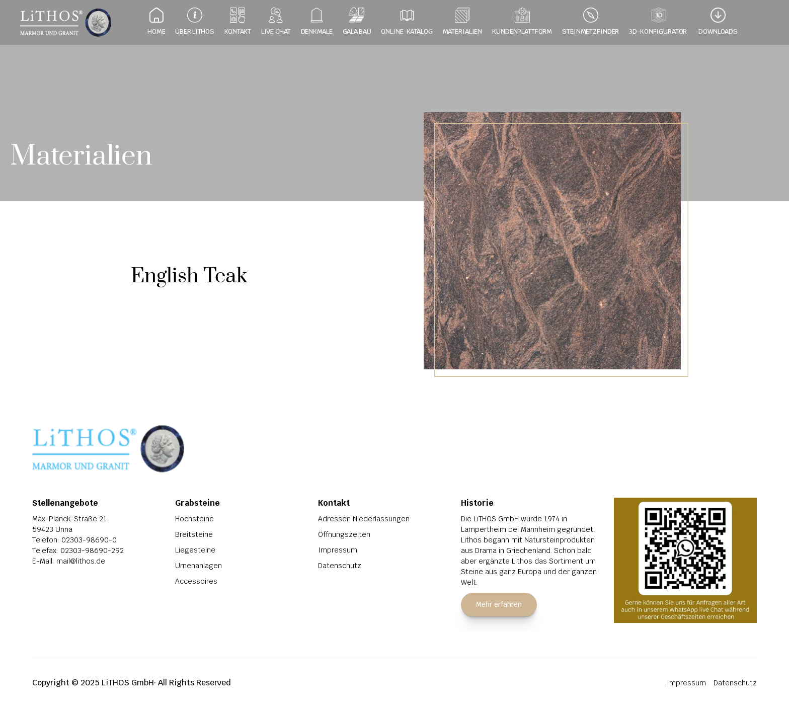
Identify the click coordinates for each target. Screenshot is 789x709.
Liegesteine (195, 550)
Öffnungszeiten (344, 534)
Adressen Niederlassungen (364, 518)
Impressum (337, 550)
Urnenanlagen (198, 565)
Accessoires (196, 581)
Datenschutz (339, 565)
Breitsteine (194, 534)
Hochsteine (194, 518)
